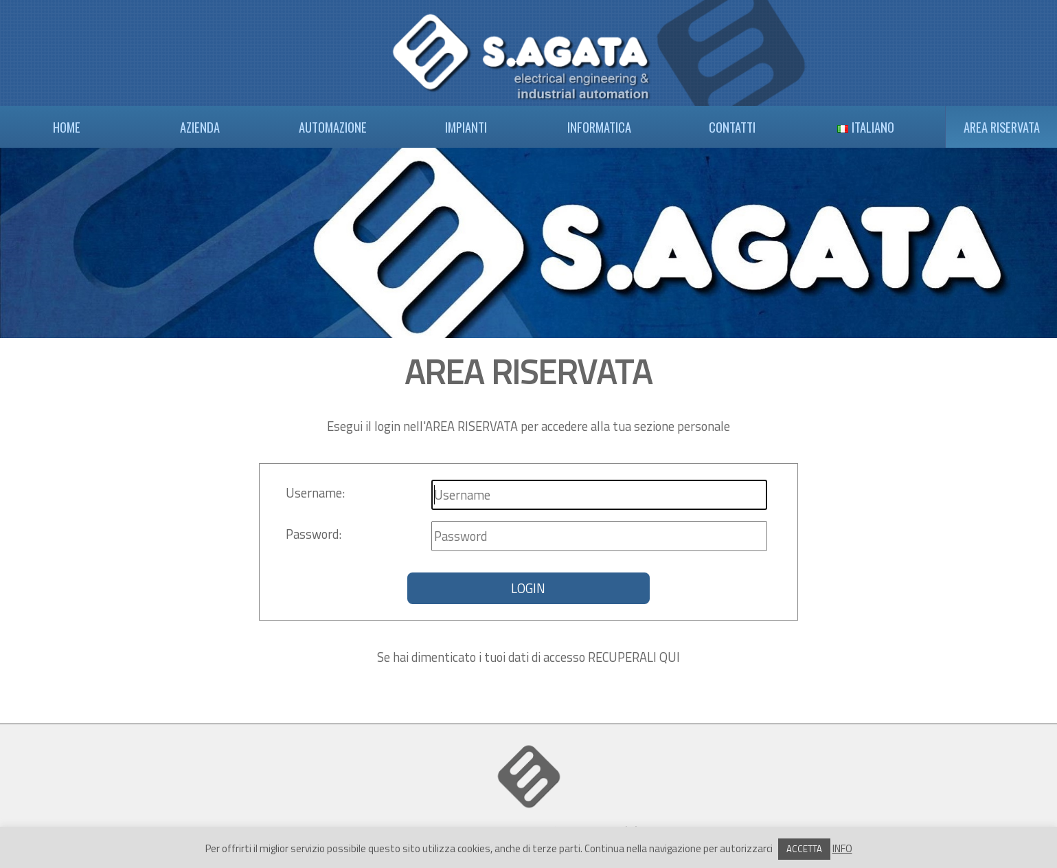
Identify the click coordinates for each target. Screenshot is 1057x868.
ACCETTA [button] (804, 849)
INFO (842, 848)
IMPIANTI (466, 127)
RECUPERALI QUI (634, 657)
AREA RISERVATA (1002, 127)
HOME (66, 127)
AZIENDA (200, 127)
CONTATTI (732, 127)
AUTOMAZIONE (333, 127)
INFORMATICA (599, 127)
